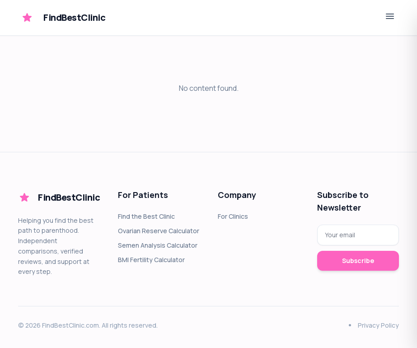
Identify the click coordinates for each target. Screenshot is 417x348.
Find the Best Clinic (146, 216)
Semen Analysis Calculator (157, 245)
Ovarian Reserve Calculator (158, 230)
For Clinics (233, 216)
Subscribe (358, 260)
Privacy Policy (378, 325)
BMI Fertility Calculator (151, 259)
